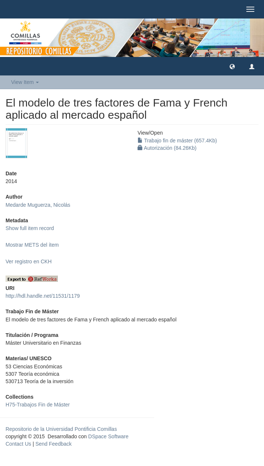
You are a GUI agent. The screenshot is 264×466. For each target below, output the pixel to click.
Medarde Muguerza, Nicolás (38, 205)
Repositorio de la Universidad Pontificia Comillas (61, 429)
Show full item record (30, 228)
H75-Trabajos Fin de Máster (38, 405)
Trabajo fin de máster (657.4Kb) (177, 140)
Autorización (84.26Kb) (167, 148)
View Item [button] (25, 82)
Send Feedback (53, 444)
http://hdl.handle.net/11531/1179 (43, 296)
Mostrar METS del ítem (32, 245)
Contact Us (18, 444)
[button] (232, 66)
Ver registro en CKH (29, 261)
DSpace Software (108, 436)
